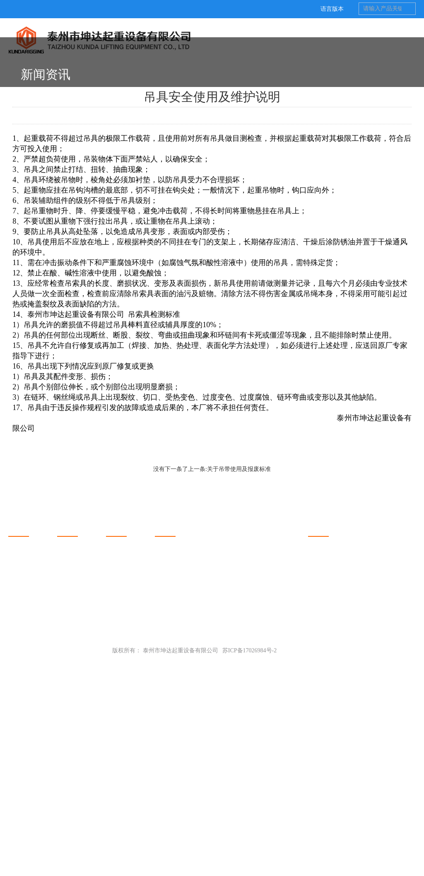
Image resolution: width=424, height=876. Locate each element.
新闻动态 (121, 737)
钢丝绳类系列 (74, 800)
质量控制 (19, 820)
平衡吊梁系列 (74, 780)
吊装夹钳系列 (74, 770)
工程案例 (19, 790)
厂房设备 (19, 810)
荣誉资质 (19, 770)
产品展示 (72, 737)
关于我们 (19, 760)
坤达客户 (19, 780)
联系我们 (19, 800)
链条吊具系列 (74, 820)
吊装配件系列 (74, 830)
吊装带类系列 (74, 790)
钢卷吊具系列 (74, 760)
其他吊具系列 (74, 810)
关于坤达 (23, 737)
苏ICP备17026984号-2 (249, 861)
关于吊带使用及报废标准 (239, 679)
